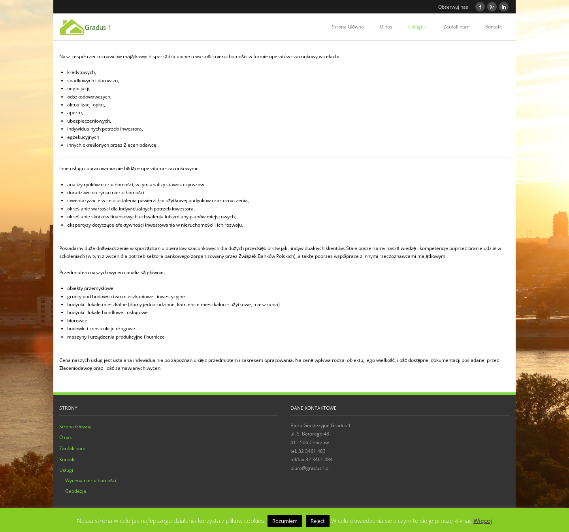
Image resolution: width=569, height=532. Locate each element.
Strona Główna (348, 26)
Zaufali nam (456, 26)
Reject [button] (318, 520)
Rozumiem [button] (285, 520)
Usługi (415, 26)
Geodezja (75, 491)
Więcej (482, 520)
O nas (386, 26)
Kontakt (493, 26)
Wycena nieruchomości (90, 480)
